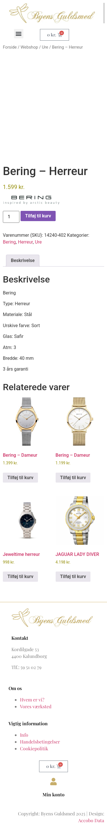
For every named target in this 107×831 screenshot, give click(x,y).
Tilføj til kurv (38, 216)
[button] (18, 33)
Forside (10, 47)
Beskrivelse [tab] (23, 260)
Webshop (29, 47)
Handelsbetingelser (40, 742)
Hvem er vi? (32, 700)
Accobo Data (91, 820)
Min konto (53, 794)
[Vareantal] (11, 217)
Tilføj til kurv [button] (20, 477)
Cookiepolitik (34, 748)
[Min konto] (53, 781)
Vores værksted (35, 706)
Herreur (25, 242)
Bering (9, 242)
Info (24, 735)
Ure (45, 47)
